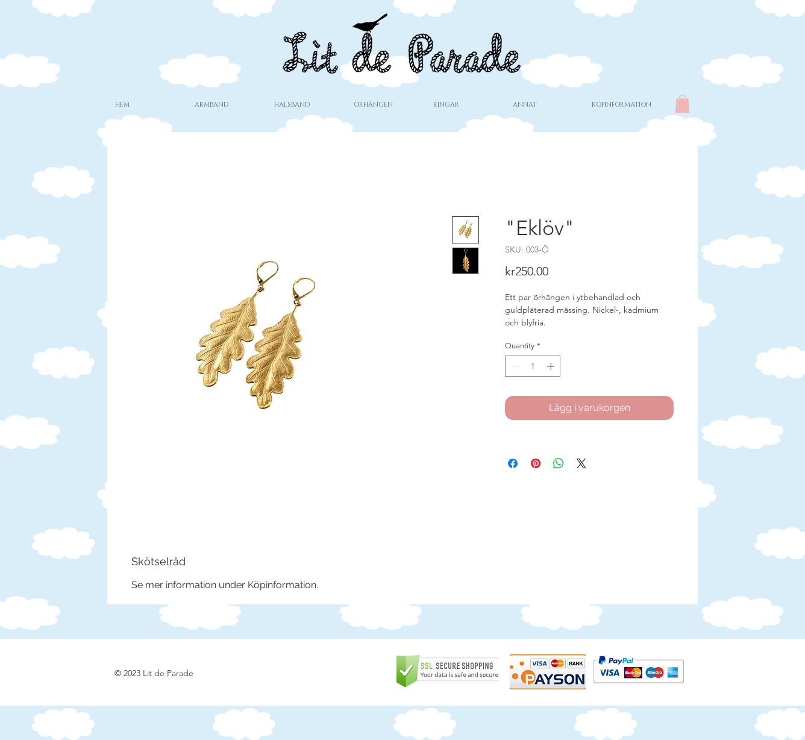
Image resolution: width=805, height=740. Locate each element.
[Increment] (552, 366)
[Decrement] (514, 366)
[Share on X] (581, 463)
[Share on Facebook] (513, 463)
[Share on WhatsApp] (558, 463)
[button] (682, 104)
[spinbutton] (533, 366)
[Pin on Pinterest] (535, 463)
